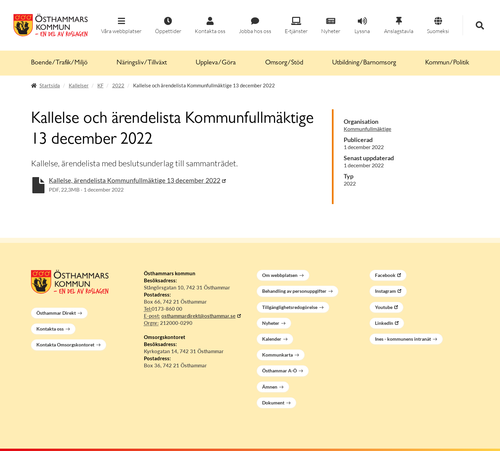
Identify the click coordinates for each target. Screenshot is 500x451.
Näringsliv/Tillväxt (142, 63)
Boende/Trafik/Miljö (59, 63)
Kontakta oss (50, 329)
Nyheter (270, 323)
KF (100, 85)
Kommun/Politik (447, 63)
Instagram (385, 291)
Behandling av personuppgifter (294, 291)
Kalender (271, 339)
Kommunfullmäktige (367, 128)
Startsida (49, 85)
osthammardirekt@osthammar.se (198, 316)
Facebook (385, 275)
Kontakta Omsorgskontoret (65, 344)
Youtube (384, 307)
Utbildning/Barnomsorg (364, 63)
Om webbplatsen (280, 275)
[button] (121, 26)
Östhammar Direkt (56, 313)
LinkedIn (384, 323)
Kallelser (79, 85)
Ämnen (269, 387)
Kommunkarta (277, 355)
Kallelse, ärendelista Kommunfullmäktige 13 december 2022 (134, 180)
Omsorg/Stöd (284, 63)
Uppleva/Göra (216, 63)
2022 (118, 85)
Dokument (273, 402)
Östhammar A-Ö (279, 370)
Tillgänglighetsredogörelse (289, 307)
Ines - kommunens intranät (403, 339)
